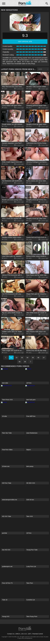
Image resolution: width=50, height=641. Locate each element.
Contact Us (10, 634)
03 (22, 357)
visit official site (25, 41)
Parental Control (37, 634)
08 (19, 362)
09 (25, 362)
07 (44, 357)
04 (27, 357)
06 (38, 357)
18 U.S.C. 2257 (26, 634)
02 (16, 357)
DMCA (18, 634)
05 (33, 357)
